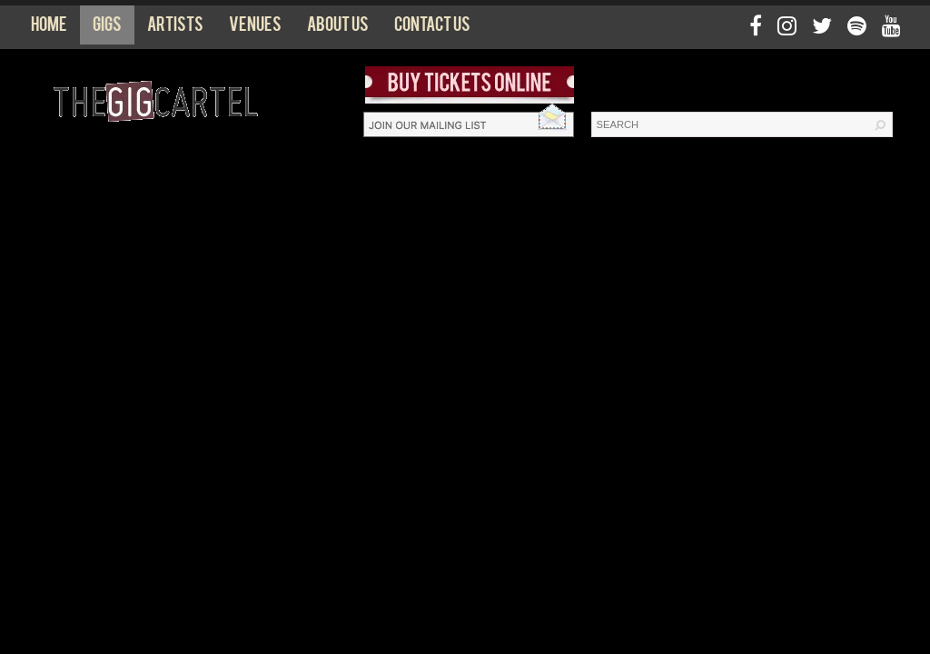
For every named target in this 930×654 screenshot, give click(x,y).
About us (338, 28)
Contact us (432, 28)
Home (49, 28)
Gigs (107, 28)
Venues (255, 28)
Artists (175, 28)
